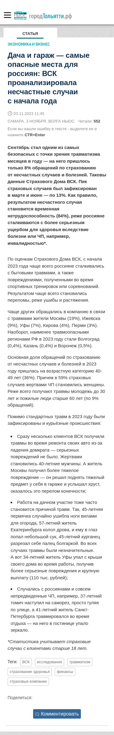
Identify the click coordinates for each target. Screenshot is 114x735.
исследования (49, 662)
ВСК (25, 662)
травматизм (79, 662)
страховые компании (28, 681)
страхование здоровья (30, 672)
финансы (65, 672)
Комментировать (57, 713)
